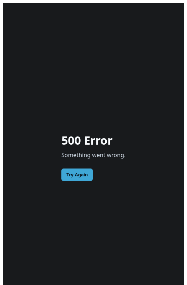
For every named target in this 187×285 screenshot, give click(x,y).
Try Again (77, 174)
